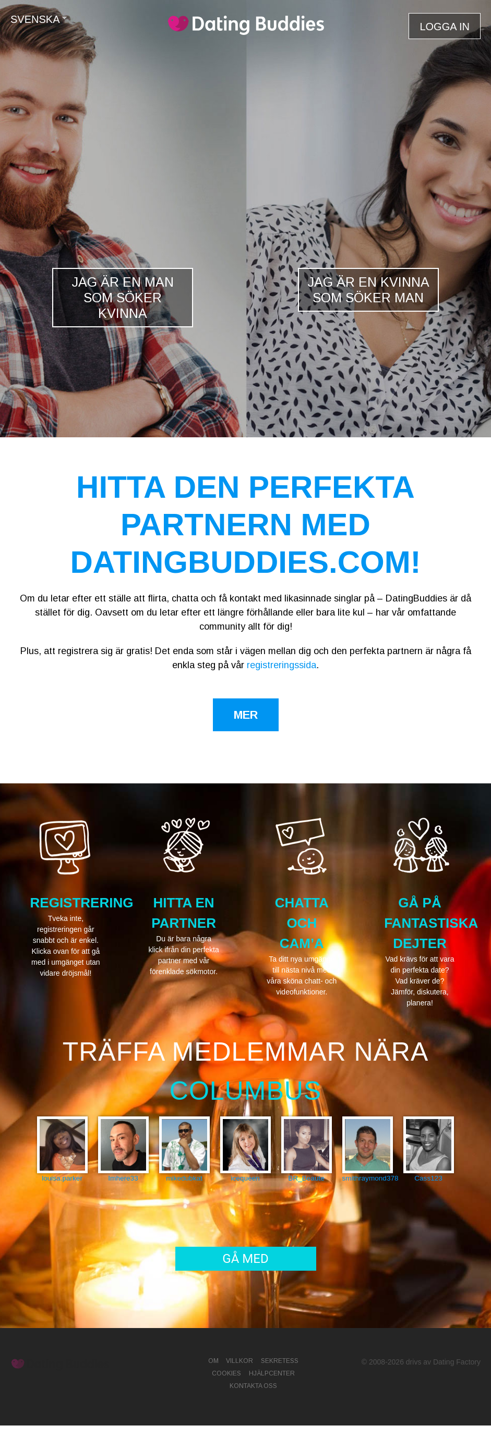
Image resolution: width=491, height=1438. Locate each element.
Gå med (245, 1258)
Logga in (445, 26)
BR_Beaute (306, 1178)
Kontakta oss (253, 1386)
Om (213, 1361)
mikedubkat (184, 1178)
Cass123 (428, 1178)
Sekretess (279, 1361)
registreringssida (281, 665)
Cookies (226, 1373)
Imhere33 (123, 1178)
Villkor (239, 1361)
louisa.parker (62, 1178)
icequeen (245, 1178)
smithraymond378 (367, 1178)
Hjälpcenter (272, 1373)
